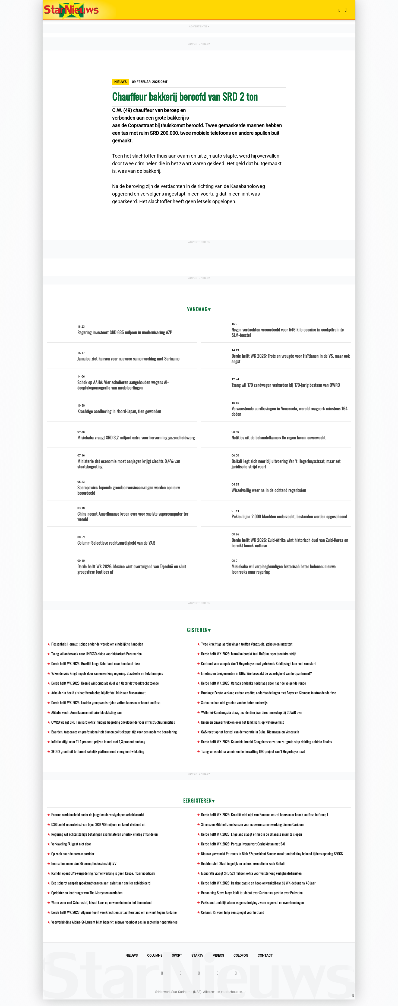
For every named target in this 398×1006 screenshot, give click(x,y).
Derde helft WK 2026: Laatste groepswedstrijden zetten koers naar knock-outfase (107, 704)
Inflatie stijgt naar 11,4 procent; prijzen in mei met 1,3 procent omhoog (99, 744)
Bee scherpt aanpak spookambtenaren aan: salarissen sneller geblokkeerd (101, 888)
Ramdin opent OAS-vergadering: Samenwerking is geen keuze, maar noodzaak (104, 878)
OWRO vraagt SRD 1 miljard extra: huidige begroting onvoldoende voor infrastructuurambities (114, 724)
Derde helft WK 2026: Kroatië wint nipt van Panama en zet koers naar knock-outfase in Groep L (266, 818)
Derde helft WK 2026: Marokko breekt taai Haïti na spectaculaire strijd (249, 654)
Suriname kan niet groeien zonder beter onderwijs (235, 704)
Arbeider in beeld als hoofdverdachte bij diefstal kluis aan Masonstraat (99, 694)
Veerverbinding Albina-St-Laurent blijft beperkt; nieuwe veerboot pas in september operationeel (116, 928)
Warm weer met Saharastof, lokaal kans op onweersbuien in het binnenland (102, 908)
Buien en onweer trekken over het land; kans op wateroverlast (243, 724)
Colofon (240, 962)
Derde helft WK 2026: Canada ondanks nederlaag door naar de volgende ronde (254, 684)
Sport (177, 962)
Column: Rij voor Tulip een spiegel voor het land (233, 918)
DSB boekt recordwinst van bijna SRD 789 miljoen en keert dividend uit (99, 828)
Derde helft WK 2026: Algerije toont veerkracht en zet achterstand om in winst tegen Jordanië (115, 918)
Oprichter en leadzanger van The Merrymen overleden (88, 898)
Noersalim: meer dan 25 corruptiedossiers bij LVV (85, 868)
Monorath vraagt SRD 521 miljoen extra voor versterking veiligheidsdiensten (252, 878)
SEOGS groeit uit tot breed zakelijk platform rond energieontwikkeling (99, 754)
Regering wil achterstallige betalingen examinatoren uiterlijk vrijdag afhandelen (105, 838)
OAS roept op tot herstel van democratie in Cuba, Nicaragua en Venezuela (251, 734)
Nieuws (131, 962)
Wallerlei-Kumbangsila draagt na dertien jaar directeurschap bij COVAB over (253, 714)
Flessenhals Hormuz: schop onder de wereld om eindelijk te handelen (97, 644)
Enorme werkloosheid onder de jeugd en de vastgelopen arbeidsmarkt (98, 818)
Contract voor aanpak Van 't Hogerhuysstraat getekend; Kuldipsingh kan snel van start (259, 664)
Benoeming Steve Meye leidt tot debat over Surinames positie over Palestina (253, 898)
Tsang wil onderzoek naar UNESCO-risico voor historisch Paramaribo (98, 654)
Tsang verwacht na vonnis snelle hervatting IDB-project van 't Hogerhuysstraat (253, 754)
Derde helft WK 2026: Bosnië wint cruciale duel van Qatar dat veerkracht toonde (106, 684)
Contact (265, 962)
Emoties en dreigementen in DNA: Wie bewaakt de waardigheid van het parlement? (257, 674)
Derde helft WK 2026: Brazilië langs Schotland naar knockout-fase (96, 664)
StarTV (197, 962)
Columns (154, 962)
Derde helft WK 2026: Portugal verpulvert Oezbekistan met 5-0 (244, 848)
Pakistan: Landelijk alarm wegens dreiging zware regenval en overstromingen (253, 908)
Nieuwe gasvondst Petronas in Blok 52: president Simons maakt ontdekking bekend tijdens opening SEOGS (273, 858)
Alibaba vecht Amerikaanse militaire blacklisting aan (87, 714)
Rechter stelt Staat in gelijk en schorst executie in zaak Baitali (243, 868)
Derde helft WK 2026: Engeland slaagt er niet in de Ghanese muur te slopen (252, 838)
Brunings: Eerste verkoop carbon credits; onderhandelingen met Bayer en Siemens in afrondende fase (270, 694)
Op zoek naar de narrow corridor (73, 858)
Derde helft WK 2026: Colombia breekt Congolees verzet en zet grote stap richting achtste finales (267, 744)
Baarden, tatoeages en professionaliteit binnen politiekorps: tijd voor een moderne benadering (115, 734)
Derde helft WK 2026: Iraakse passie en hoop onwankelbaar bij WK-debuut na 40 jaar (259, 888)
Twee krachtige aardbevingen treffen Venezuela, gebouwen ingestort (247, 644)
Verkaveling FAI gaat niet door (71, 848)
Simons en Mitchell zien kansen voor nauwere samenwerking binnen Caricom (253, 828)
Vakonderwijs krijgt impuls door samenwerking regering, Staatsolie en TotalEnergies (108, 674)
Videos (218, 962)
